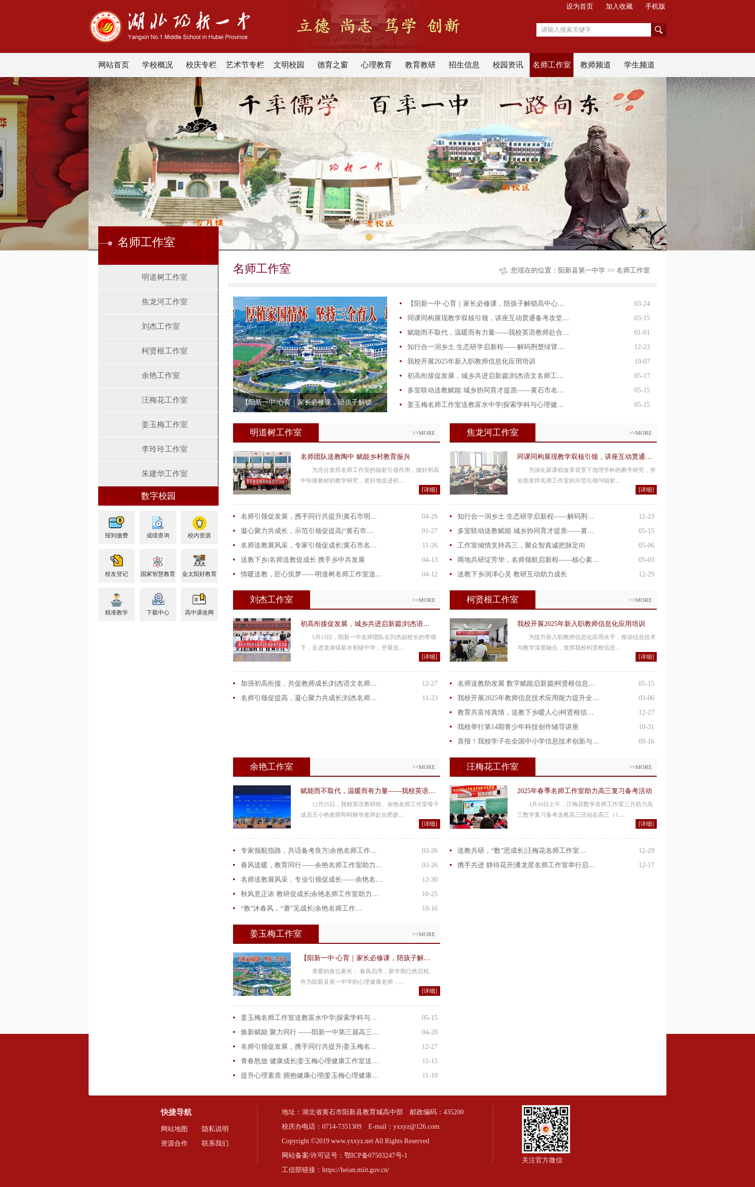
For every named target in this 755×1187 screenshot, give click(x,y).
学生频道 (639, 65)
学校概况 (157, 65)
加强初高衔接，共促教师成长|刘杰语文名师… (309, 683)
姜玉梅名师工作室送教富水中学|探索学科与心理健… (485, 404)
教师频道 (595, 65)
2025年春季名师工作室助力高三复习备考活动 (584, 791)
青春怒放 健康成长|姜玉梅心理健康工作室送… (309, 1061)
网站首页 (113, 65)
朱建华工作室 (165, 474)
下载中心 (157, 612)
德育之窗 (332, 65)
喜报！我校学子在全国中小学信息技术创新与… (528, 741)
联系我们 (215, 1143)
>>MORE (423, 433)
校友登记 (116, 574)
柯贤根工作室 (165, 351)
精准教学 (116, 612)
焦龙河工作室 (165, 302)
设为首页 (579, 6)
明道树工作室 (165, 277)
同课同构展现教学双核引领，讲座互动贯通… (584, 456)
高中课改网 (199, 612)
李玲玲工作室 (165, 449)
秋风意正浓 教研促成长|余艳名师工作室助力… (309, 894)
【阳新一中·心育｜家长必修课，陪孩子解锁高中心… (485, 303)
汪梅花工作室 (165, 400)
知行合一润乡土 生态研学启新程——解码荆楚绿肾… (485, 347)
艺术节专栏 (245, 65)
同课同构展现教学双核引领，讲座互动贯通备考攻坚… (488, 318)
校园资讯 (508, 65)
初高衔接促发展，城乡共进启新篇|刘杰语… (365, 623)
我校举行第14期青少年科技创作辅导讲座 (518, 726)
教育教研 (420, 65)
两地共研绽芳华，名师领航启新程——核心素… (528, 559)
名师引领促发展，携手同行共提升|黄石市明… (309, 516)
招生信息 (464, 65)
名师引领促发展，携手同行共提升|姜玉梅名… (309, 1046)
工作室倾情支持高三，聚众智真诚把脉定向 (521, 545)
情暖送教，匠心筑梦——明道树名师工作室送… (311, 574)
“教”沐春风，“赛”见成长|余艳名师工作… (301, 908)
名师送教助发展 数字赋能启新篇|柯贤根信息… (526, 683)
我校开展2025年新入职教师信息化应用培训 (471, 361)
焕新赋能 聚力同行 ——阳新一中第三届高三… (310, 1032)
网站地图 (174, 1129)
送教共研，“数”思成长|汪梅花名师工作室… (521, 850)
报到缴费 (116, 535)
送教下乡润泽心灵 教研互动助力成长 (512, 574)
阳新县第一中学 (581, 270)
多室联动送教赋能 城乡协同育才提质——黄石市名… (485, 390)
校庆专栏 (201, 65)
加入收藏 (619, 6)
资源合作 (174, 1143)
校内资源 (199, 535)
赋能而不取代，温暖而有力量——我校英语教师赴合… (488, 332)
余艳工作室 (161, 375)
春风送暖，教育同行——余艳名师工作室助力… (311, 865)
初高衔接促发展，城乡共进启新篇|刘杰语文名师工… (485, 375)
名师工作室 (552, 65)
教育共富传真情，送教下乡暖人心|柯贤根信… (525, 712)
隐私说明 (215, 1129)
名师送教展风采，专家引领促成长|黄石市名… (309, 545)
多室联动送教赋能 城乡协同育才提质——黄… (525, 531)
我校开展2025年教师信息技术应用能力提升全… (528, 698)
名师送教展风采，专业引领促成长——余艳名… (311, 879)
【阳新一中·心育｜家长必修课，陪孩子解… (365, 958)
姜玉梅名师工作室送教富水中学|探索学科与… (309, 1017)
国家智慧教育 (158, 574)
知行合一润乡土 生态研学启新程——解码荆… (525, 516)
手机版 (655, 6)
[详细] (429, 489)
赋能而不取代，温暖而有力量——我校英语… (367, 791)
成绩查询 (157, 535)
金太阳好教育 (199, 574)
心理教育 (376, 65)
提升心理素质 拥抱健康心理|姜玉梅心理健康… (309, 1075)
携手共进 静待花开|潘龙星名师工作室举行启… (526, 865)
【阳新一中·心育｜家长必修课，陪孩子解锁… (310, 402)
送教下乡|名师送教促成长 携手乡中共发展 (303, 559)
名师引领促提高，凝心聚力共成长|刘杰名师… (309, 698)
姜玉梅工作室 (165, 424)
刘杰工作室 (161, 326)
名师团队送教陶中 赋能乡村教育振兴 (355, 456)
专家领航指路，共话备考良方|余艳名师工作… (309, 850)
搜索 (658, 30)
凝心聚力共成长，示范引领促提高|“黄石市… (307, 531)
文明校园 (288, 65)
